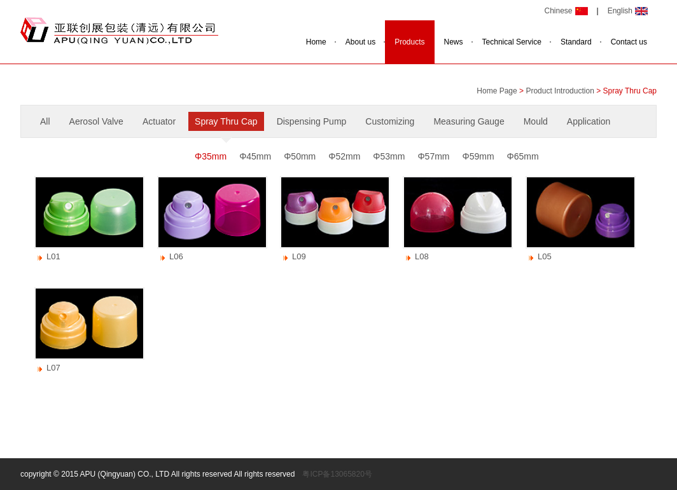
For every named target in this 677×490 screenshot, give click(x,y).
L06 (176, 256)
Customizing (389, 121)
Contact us (629, 41)
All (45, 121)
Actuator (159, 121)
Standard (576, 41)
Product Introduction (560, 90)
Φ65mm (523, 156)
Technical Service (511, 41)
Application (589, 121)
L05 (545, 256)
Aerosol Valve (96, 121)
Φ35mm (211, 156)
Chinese (558, 10)
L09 (299, 256)
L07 (53, 367)
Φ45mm (255, 156)
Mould (536, 121)
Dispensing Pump (312, 121)
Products (409, 41)
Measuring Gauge (468, 121)
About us (360, 41)
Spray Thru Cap (226, 121)
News (453, 41)
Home (316, 41)
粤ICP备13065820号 (337, 474)
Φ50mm (300, 156)
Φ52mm (344, 156)
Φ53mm (389, 156)
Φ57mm (433, 156)
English (620, 10)
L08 (422, 256)
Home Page (497, 90)
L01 (53, 256)
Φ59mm (478, 156)
